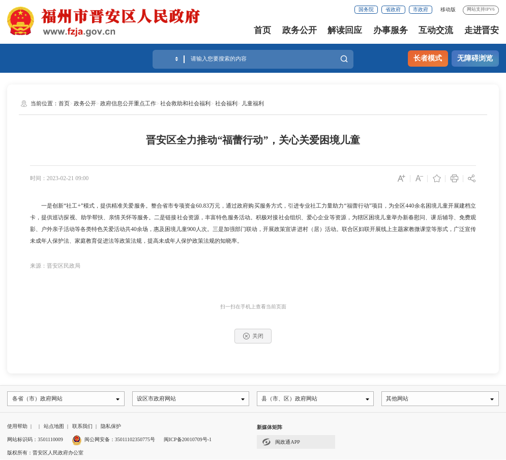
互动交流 (436, 30)
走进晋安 (481, 30)
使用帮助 (17, 427)
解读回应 (345, 30)
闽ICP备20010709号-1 (188, 440)
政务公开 (299, 30)
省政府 (393, 9)
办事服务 (390, 30)
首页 (262, 30)
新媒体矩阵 (269, 428)
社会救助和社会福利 (185, 103)
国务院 (366, 9)
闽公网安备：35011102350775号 (113, 440)
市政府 (420, 9)
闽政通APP (281, 442)
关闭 (253, 336)
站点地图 (54, 427)
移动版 (448, 9)
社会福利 (226, 103)
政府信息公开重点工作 (128, 103)
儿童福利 (253, 103)
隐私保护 (111, 427)
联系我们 (82, 427)
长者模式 (427, 58)
